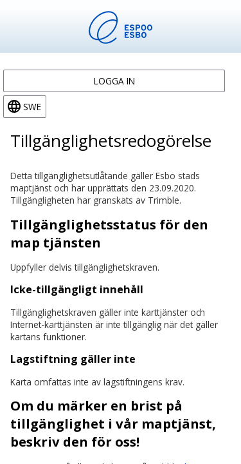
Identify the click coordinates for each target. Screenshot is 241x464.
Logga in (114, 81)
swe (32, 107)
